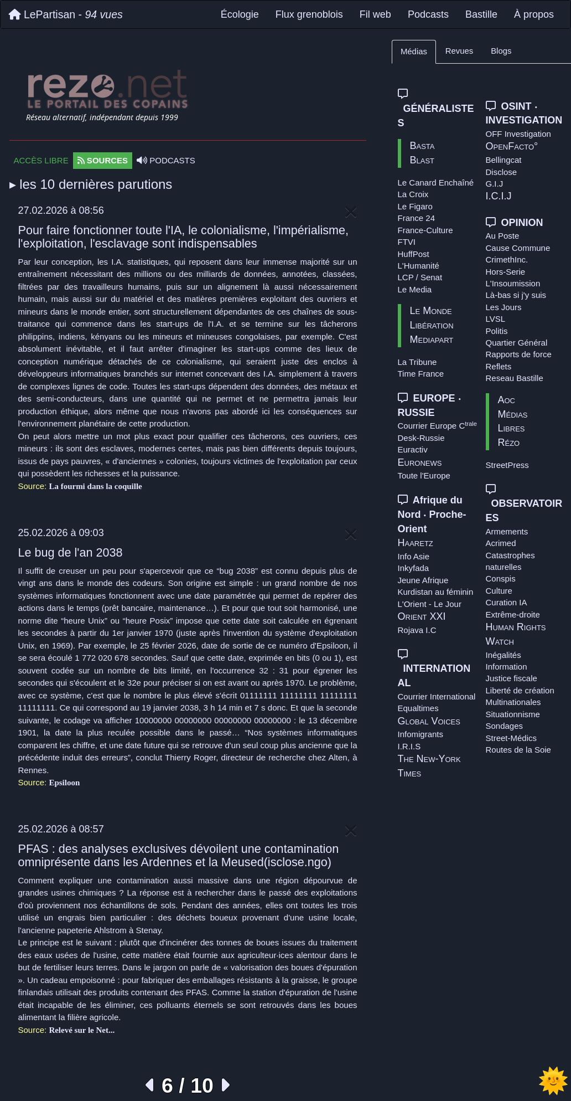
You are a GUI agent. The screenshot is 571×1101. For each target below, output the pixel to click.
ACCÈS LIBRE (41, 160)
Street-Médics (511, 738)
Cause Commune (518, 248)
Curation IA (506, 602)
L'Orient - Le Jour (429, 604)
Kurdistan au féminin (436, 591)
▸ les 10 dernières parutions (91, 184)
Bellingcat (504, 159)
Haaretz (415, 542)
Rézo (509, 442)
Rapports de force (519, 354)
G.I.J (494, 183)
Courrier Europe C (437, 425)
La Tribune (417, 362)
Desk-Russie (421, 438)
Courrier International (437, 696)
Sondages (504, 725)
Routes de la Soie (518, 749)
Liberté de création (520, 690)
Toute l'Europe (424, 475)
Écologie (240, 14)
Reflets (499, 366)
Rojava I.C (417, 630)
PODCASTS (166, 160)
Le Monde (431, 310)
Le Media (415, 289)
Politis (497, 331)
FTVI (407, 241)
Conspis (501, 578)
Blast (422, 160)
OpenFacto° (512, 146)
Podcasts (428, 14)
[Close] (350, 212)
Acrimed (501, 543)
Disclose (501, 172)
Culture (499, 590)
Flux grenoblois (309, 14)
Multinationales (513, 702)
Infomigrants (421, 734)
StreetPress (507, 465)
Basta (422, 145)
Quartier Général (517, 342)
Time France (421, 373)
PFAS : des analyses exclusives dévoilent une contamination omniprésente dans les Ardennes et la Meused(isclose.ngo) (178, 855)
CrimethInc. (507, 259)
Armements (507, 531)
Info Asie (414, 556)
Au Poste (503, 235)
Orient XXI (422, 616)
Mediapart (432, 339)
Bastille (481, 14)
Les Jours (504, 307)
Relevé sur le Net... (82, 1030)
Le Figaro (415, 206)
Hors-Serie (506, 271)
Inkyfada (413, 568)
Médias (414, 51)
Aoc (507, 399)
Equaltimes (418, 708)
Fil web (375, 14)
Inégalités (503, 655)
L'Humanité (418, 265)
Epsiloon (64, 782)
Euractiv (413, 449)
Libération (432, 325)
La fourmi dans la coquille (95, 486)
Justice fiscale (511, 678)
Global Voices (429, 721)
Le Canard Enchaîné (436, 182)
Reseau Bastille (514, 378)
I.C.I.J (499, 196)
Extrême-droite (513, 614)
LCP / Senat (420, 277)
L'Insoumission (513, 283)
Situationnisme (513, 714)
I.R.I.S (409, 746)
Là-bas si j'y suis (516, 295)
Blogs (501, 51)
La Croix (413, 194)
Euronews (420, 462)
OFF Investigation (518, 133)
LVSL (496, 318)
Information (506, 666)
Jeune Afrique (423, 580)
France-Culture (425, 230)
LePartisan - (66, 14)
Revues (459, 51)
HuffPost (413, 254)
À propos (534, 14)
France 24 (416, 218)
